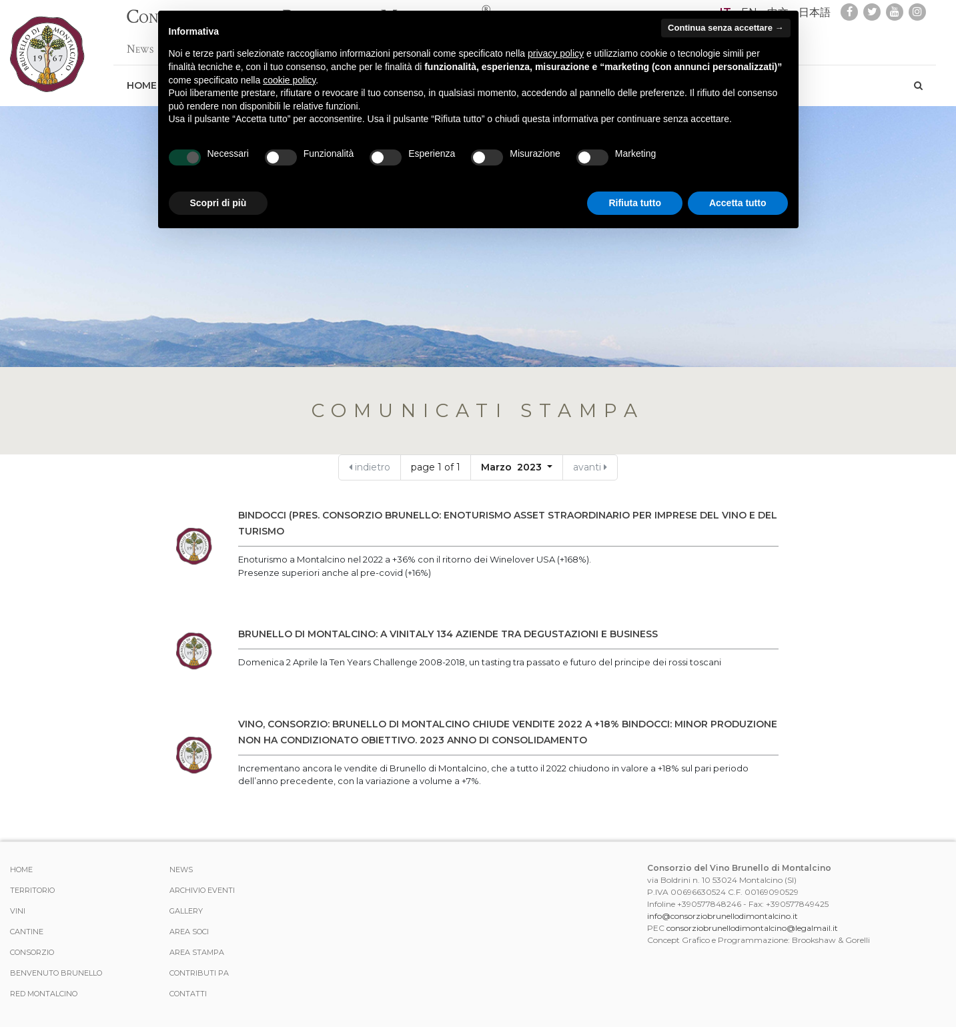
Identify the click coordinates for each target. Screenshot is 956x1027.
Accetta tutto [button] (738, 203)
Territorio (32, 890)
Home (142, 79)
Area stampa (196, 952)
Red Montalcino (43, 993)
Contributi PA (199, 973)
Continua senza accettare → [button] (725, 28)
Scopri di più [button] (218, 203)
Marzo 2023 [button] (512, 467)
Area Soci (189, 931)
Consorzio (32, 952)
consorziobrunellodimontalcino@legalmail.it (752, 928)
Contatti (188, 993)
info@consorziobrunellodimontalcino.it (722, 916)
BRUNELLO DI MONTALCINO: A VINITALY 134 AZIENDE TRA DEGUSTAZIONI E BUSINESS (448, 634)
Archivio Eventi (202, 890)
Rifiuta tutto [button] (634, 203)
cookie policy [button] (289, 80)
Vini (17, 911)
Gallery (186, 911)
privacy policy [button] (556, 53)
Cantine (26, 931)
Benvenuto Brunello (56, 973)
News (140, 42)
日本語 (815, 12)
